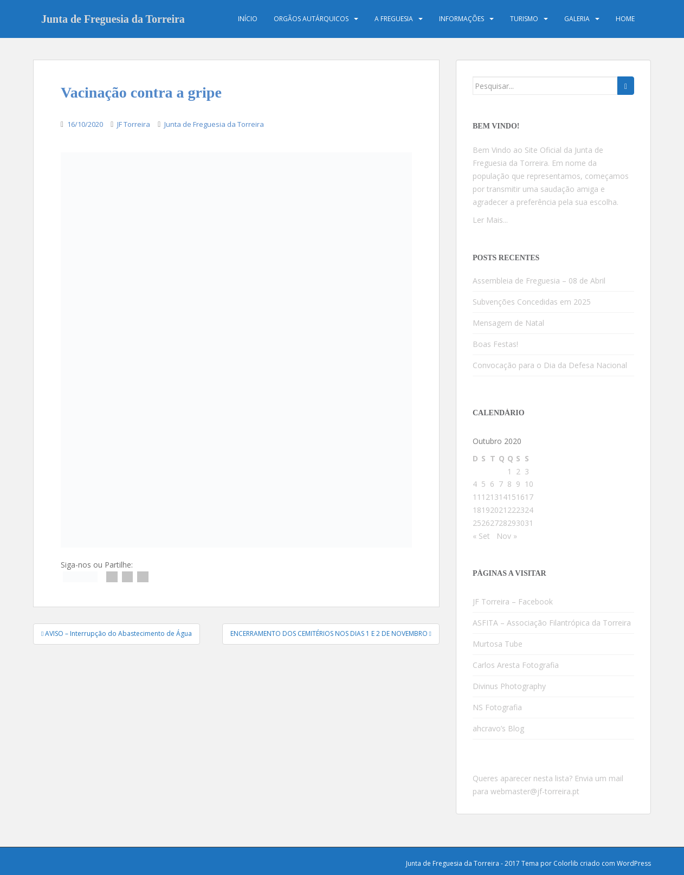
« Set (481, 536)
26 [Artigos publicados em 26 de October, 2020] (485, 523)
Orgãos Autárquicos (311, 18)
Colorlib (565, 863)
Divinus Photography (509, 686)
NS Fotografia (497, 707)
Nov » (506, 536)
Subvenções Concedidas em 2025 (532, 302)
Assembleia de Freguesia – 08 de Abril (539, 280)
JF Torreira (133, 124)
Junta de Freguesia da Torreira (113, 19)
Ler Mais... (490, 220)
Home (625, 18)
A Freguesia (394, 18)
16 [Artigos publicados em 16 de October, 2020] (520, 497)
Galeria (577, 18)
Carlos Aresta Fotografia (516, 665)
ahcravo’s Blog (498, 728)
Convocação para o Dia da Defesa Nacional (550, 365)
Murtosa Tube (497, 644)
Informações (461, 18)
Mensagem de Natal (508, 323)
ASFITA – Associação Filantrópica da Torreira (552, 622)
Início (247, 18)
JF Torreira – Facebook (513, 601)
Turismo (524, 18)
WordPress (634, 863)
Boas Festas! (495, 344)
